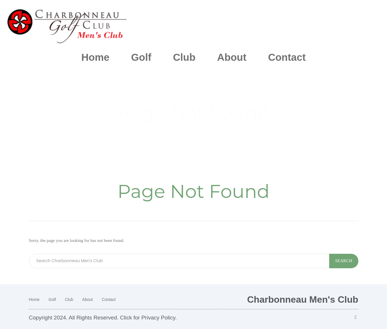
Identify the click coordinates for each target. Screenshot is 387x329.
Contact (286, 57)
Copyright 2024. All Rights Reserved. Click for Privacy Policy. (103, 318)
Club (184, 57)
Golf (141, 57)
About (231, 57)
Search (343, 260)
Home (95, 57)
